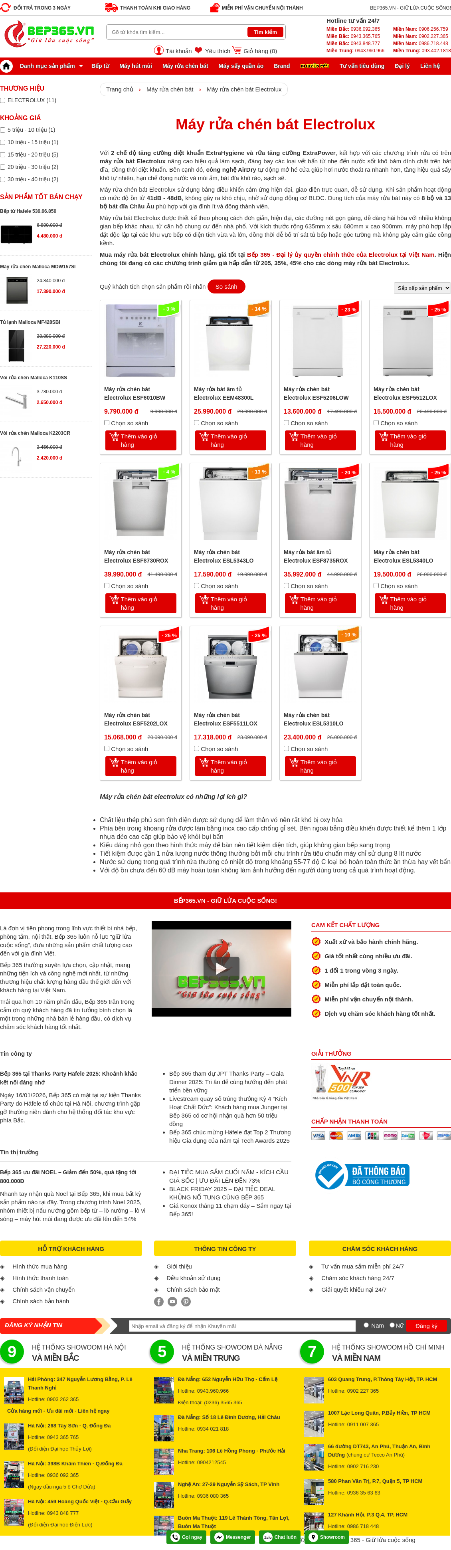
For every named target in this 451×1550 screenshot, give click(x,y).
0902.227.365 (420, 36)
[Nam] (366, 1325)
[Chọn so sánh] (106, 422)
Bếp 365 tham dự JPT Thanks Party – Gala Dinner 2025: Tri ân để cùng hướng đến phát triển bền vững (228, 1082)
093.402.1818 (422, 51)
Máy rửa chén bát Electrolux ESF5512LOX (405, 393)
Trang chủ (119, 89)
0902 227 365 (363, 1391)
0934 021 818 (213, 1429)
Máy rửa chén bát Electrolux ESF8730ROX (136, 556)
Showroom (327, 1537)
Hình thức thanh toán (40, 1277)
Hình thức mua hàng (39, 1266)
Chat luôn (280, 1537)
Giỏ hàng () (260, 51)
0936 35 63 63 (363, 1493)
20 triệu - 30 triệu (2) (33, 167)
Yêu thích (217, 51)
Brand (282, 66)
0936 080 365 (213, 1496)
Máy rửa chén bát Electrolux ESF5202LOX (136, 719)
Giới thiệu (179, 1266)
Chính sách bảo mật (193, 1289)
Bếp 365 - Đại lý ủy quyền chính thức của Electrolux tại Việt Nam (340, 254)
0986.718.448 (420, 43)
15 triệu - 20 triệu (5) (33, 154)
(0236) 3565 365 (223, 1402)
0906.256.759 (420, 29)
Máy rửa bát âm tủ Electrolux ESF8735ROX (316, 556)
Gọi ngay (186, 1537)
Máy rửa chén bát (185, 66)
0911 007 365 (363, 1424)
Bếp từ (100, 66)
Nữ (400, 1325)
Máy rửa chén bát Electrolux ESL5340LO (403, 556)
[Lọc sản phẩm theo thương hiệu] (2, 100)
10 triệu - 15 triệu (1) (33, 142)
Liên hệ (430, 66)
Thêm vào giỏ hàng (139, 440)
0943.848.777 (353, 43)
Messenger (232, 1537)
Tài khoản (179, 51)
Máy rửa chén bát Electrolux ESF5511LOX (225, 719)
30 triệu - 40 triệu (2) (33, 179)
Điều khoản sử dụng (193, 1277)
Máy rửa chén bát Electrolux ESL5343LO (223, 556)
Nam (377, 1325)
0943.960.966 (355, 51)
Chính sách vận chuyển (43, 1289)
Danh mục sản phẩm (39, 66)
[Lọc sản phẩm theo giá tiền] (2, 130)
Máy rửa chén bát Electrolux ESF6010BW (134, 393)
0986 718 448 (363, 1526)
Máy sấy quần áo (241, 66)
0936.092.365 (353, 29)
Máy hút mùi (135, 66)
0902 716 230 (363, 1466)
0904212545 (211, 1462)
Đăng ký (426, 1325)
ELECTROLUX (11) (32, 100)
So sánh (226, 286)
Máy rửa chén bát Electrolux (244, 89)
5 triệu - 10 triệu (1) (31, 130)
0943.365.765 (353, 36)
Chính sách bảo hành (40, 1301)
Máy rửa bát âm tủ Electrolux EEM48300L (223, 393)
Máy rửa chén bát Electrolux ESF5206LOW (316, 393)
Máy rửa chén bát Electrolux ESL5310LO (313, 719)
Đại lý (402, 66)
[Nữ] (392, 1325)
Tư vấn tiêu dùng (362, 66)
